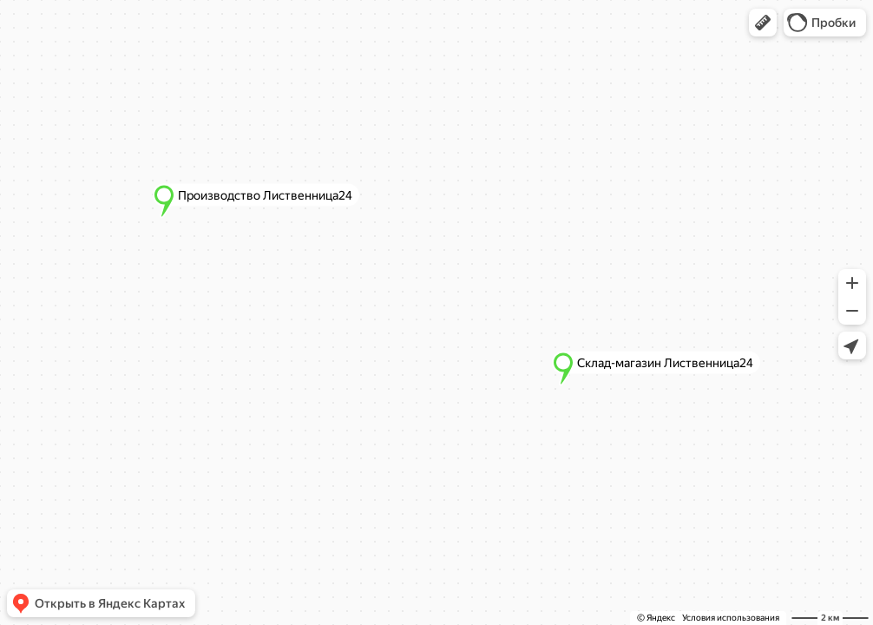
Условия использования (730, 617)
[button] (763, 22)
